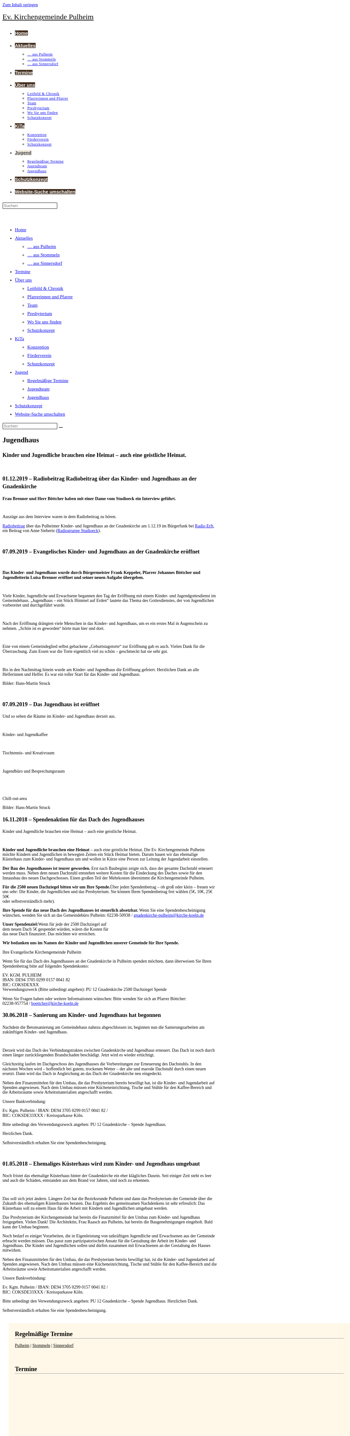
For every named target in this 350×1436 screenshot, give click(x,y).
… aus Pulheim (41, 246)
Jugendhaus (38, 397)
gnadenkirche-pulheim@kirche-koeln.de (169, 915)
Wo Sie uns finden (44, 321)
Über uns (23, 280)
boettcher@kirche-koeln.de (55, 1003)
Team (32, 305)
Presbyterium (39, 313)
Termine (22, 271)
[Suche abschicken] (61, 427)
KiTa (19, 338)
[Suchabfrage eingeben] (29, 205)
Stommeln (41, 1345)
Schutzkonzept (41, 330)
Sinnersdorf (63, 1345)
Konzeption (38, 347)
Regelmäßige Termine (47, 380)
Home (20, 229)
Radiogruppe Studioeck (77, 530)
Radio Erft (204, 526)
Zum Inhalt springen (20, 4)
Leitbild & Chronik (45, 288)
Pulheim (22, 1345)
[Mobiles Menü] (20, 215)
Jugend (21, 372)
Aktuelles (24, 238)
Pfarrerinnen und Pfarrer (50, 296)
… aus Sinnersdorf (44, 263)
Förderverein (39, 355)
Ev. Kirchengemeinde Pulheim (48, 17)
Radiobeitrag (13, 526)
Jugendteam (38, 388)
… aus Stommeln (43, 254)
